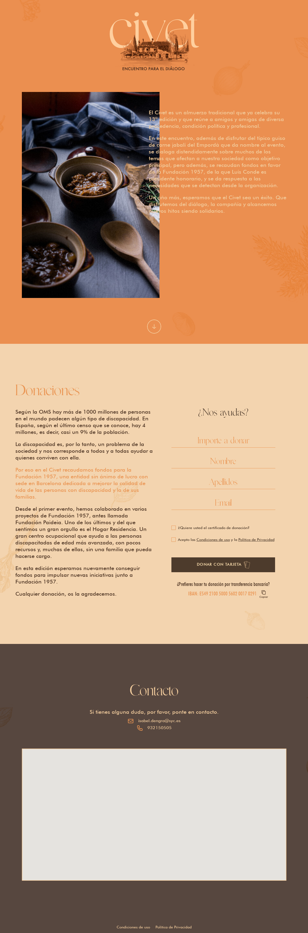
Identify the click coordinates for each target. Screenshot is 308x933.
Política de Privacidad (256, 539)
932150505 (159, 727)
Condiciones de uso (213, 539)
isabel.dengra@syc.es (159, 720)
